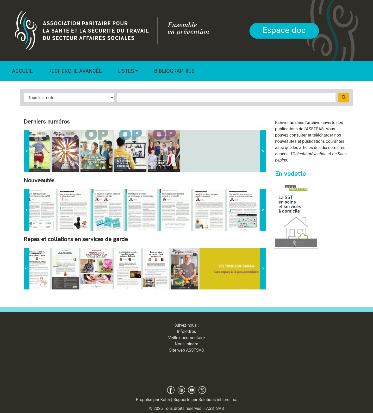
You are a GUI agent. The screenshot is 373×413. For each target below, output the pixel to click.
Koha (165, 399)
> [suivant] (263, 151)
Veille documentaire (186, 337)
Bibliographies (174, 71)
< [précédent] (26, 151)
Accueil (22, 71)
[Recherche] (343, 97)
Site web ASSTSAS (186, 350)
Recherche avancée (75, 71)
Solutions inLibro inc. (217, 399)
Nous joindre (186, 343)
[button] (128, 71)
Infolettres (186, 331)
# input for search (69, 97)
